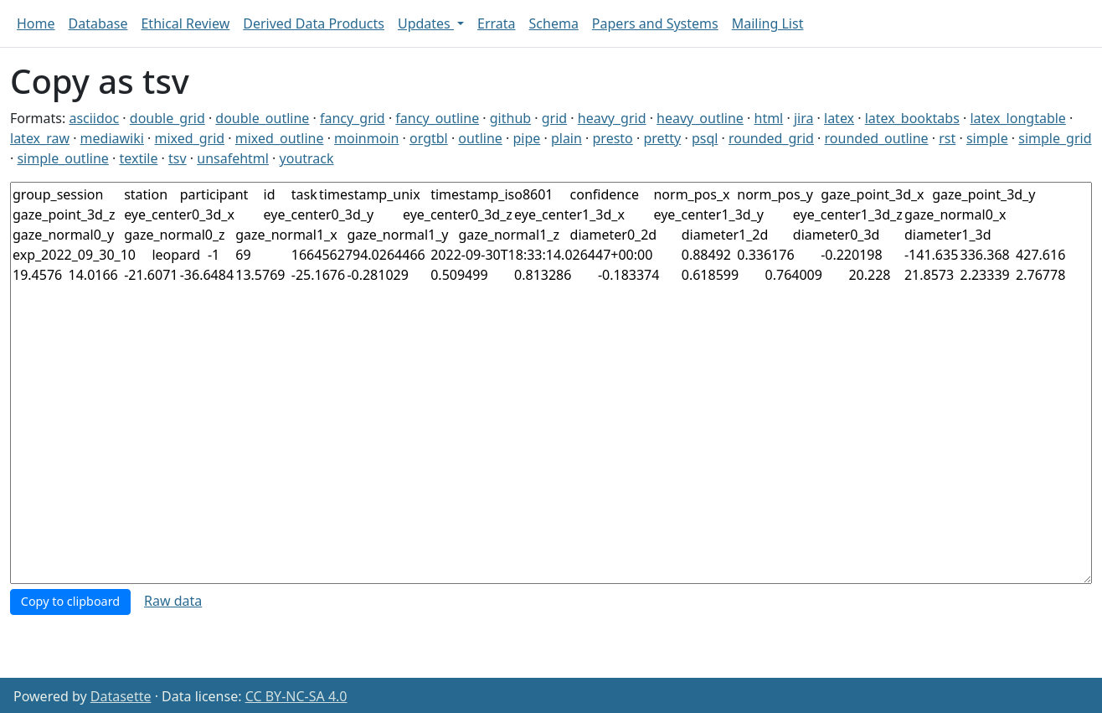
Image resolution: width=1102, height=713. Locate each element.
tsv (177, 158)
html (769, 118)
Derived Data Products (313, 23)
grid (554, 118)
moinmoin (366, 138)
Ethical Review (185, 23)
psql (705, 138)
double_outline (262, 118)
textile (138, 158)
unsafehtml (233, 158)
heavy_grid (612, 118)
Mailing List (768, 23)
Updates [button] (426, 23)
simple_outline (62, 158)
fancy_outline (437, 118)
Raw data (173, 601)
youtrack (307, 158)
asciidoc (94, 118)
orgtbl (428, 138)
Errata (496, 23)
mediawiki (112, 138)
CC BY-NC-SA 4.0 (296, 696)
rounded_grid (771, 138)
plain (566, 138)
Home (36, 23)
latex (839, 118)
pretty (662, 138)
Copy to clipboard (70, 601)
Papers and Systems (655, 23)
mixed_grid (190, 138)
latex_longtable (1017, 118)
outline (480, 138)
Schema (554, 23)
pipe (526, 138)
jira (804, 118)
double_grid (167, 118)
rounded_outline (877, 138)
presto (613, 138)
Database (98, 23)
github (510, 118)
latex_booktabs (912, 118)
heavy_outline (700, 118)
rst (947, 138)
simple (987, 138)
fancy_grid (352, 118)
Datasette (121, 696)
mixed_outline (279, 138)
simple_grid (1054, 138)
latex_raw (40, 138)
